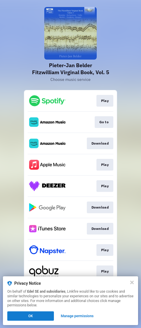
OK (30, 316)
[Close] (132, 282)
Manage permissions (77, 316)
